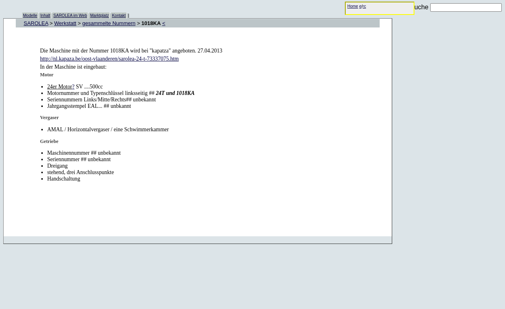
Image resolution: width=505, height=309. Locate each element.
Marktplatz (99, 15)
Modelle (30, 15)
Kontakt (119, 15)
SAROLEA (36, 23)
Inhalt (45, 15)
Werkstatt (65, 23)
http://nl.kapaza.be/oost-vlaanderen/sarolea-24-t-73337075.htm (109, 59)
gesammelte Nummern (109, 23)
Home (352, 6)
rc (364, 6)
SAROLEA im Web (70, 15)
